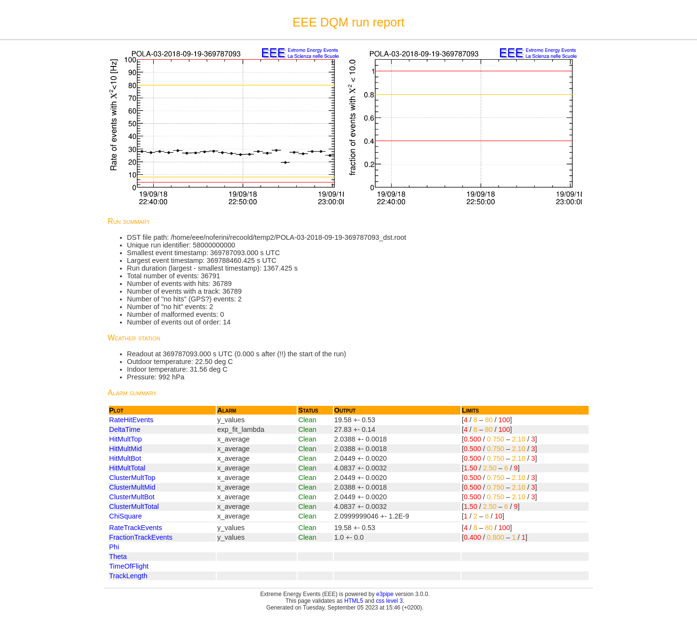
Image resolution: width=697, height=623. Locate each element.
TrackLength (128, 576)
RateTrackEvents (135, 528)
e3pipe (385, 594)
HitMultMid (125, 449)
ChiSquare (125, 516)
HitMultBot (125, 458)
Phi (114, 547)
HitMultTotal (127, 468)
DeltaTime (125, 429)
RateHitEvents (131, 420)
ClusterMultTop (132, 477)
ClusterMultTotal (134, 506)
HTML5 (353, 600)
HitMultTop (125, 439)
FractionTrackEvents (140, 537)
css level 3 (389, 600)
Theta (118, 556)
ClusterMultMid (132, 487)
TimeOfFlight (129, 566)
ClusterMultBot (132, 497)
